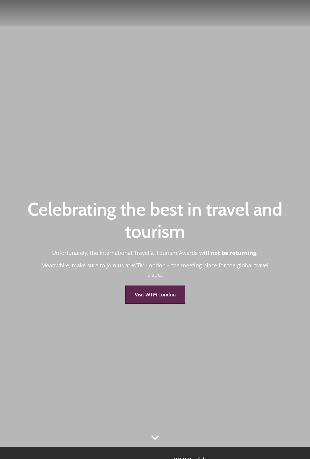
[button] (155, 295)
